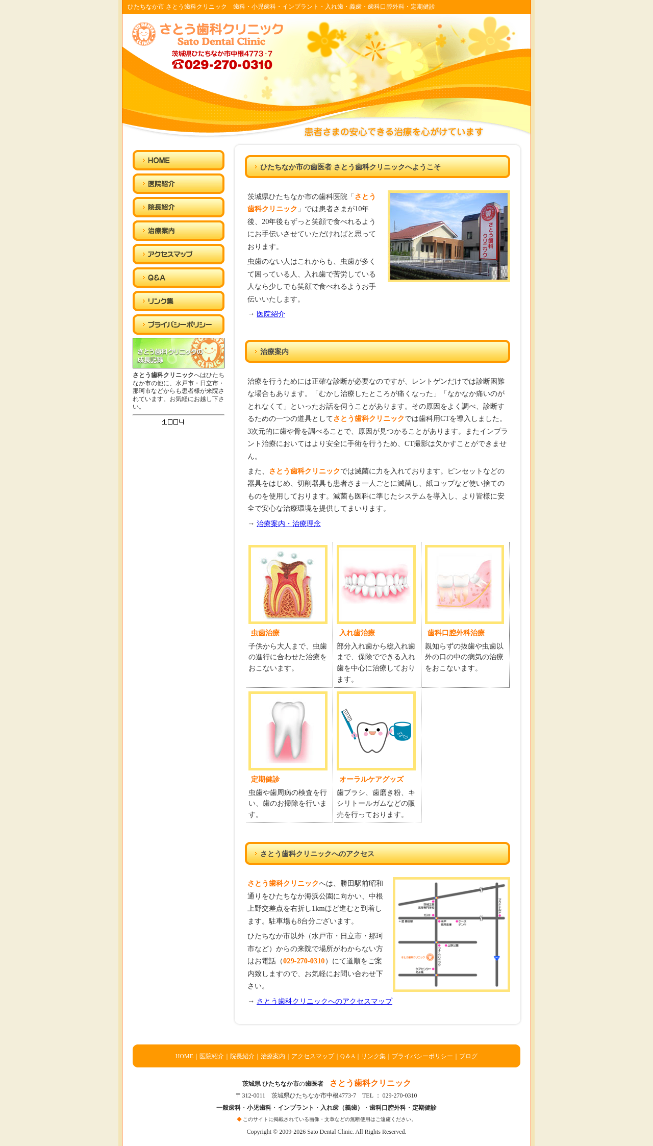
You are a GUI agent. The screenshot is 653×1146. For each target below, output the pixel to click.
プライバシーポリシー (422, 1056)
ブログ (468, 1056)
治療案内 (273, 1056)
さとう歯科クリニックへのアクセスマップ (324, 1001)
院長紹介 (242, 1056)
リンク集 (373, 1056)
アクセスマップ (312, 1056)
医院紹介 (271, 314)
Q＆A (347, 1056)
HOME (184, 1056)
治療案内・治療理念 (289, 523)
